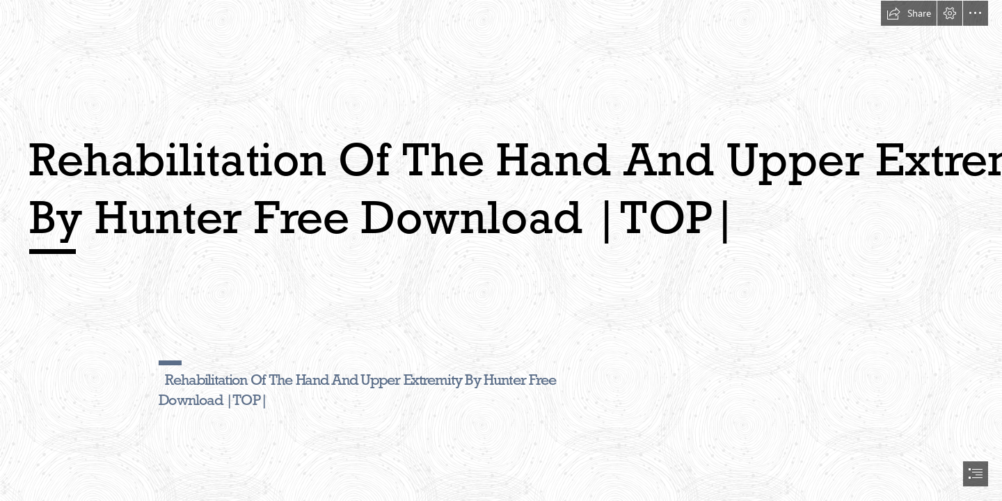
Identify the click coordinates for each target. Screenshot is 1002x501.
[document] (501, 250)
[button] (909, 13)
